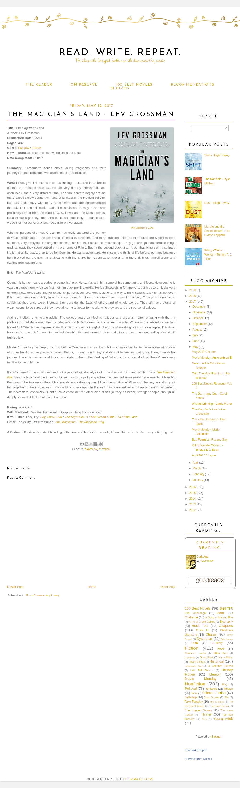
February (198, 474)
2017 (192, 301)
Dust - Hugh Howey (216, 202)
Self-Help (191, 697)
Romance (211, 688)
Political (191, 688)
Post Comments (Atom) (42, 595)
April (195, 462)
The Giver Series (219, 706)
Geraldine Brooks (195, 653)
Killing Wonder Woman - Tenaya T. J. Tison (218, 255)
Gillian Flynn (220, 653)
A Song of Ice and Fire (219, 617)
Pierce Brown (207, 561)
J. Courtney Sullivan (221, 666)
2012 (192, 510)
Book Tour (200, 626)
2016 (192, 487)
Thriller (206, 714)
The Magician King (91, 422)
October (198, 318)
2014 (192, 498)
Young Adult (223, 719)
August (197, 329)
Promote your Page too (198, 758)
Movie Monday (200, 679)
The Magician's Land (142, 228)
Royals (228, 688)
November (199, 312)
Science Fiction (214, 693)
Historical (217, 661)
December (199, 306)
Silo (226, 697)
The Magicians (65, 422)
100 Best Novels (134, 85)
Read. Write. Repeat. (120, 53)
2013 (192, 504)
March (197, 468)
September (200, 324)
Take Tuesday (194, 701)
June (196, 341)
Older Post (168, 587)
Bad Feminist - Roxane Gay (209, 439)
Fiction (36, 148)
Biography (226, 621)
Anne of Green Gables (202, 621)
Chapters (226, 626)
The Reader (39, 85)
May (195, 347)
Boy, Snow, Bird (51, 417)
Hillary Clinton (197, 661)
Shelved (120, 88)
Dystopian (204, 639)
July (195, 335)
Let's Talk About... (202, 670)
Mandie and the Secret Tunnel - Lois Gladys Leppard (217, 231)
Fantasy (23, 148)
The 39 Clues (217, 701)
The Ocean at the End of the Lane (114, 417)
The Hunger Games (198, 710)
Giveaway (190, 657)
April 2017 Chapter (204, 455)
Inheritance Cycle (194, 666)
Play (224, 684)
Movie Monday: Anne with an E (212, 357)
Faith (194, 643)
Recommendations (192, 85)
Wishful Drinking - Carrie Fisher (212, 403)
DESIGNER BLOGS (139, 779)
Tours (204, 719)
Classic (211, 634)
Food (220, 648)
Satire (194, 693)
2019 (192, 290)
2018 (192, 296)
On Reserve (84, 85)
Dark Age (202, 556)
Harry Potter (225, 657)
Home (92, 587)
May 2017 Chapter (204, 352)
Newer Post (15, 587)
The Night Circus (76, 417)
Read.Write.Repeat (196, 750)
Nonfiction (195, 683)
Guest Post (206, 657)
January (198, 480)
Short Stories (211, 697)
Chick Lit (202, 630)
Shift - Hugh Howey (216, 155)
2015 (192, 493)
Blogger (216, 736)
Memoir (215, 674)
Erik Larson (227, 639)
